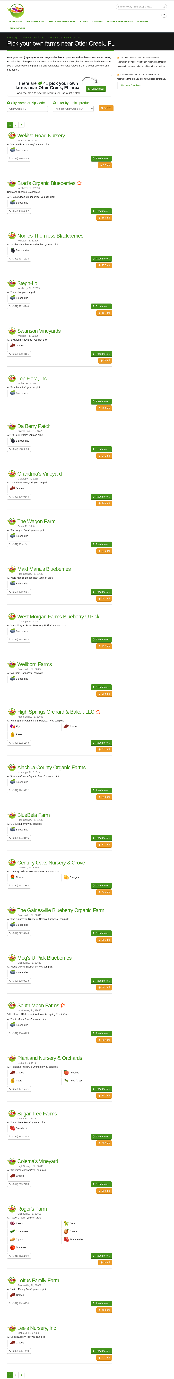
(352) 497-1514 (19, 258)
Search (106, 108)
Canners (97, 21)
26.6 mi (104, 503)
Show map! (96, 88)
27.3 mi (104, 551)
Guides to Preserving (120, 21)
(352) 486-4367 (19, 211)
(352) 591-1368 (19, 885)
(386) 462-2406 (19, 1255)
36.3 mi (104, 987)
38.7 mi (104, 1095)
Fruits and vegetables (61, 21)
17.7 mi (104, 265)
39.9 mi (104, 1190)
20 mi (105, 360)
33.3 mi (104, 844)
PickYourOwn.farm (131, 85)
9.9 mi (105, 165)
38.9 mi (104, 1143)
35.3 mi (104, 939)
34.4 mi (104, 892)
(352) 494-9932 (19, 639)
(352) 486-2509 (19, 158)
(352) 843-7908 (19, 1136)
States (84, 21)
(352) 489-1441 (19, 544)
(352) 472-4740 (19, 306)
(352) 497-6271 (19, 1089)
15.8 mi (104, 217)
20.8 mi (104, 408)
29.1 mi (104, 646)
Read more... (101, 158)
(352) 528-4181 (19, 353)
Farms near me (35, 21)
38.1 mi (104, 1040)
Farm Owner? (17, 28)
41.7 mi (104, 1357)
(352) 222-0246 (19, 933)
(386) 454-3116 (19, 838)
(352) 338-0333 (19, 980)
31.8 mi (104, 797)
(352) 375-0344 (19, 496)
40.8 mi (104, 1310)
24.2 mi (104, 455)
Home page (15, 21)
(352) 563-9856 (19, 449)
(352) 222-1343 (19, 742)
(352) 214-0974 (19, 1303)
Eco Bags (142, 21)
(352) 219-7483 (19, 1184)
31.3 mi (104, 749)
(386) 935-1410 (19, 1351)
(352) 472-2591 (19, 592)
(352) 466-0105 (19, 1033)
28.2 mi (104, 598)
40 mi (105, 1262)
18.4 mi (104, 313)
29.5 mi (104, 693)
